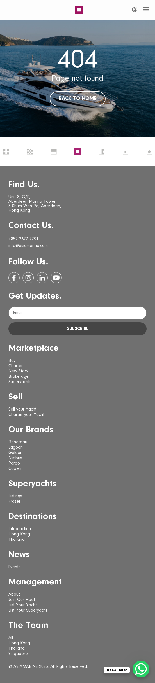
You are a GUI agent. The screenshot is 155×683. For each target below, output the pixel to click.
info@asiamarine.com (28, 246)
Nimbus (15, 458)
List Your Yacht (22, 605)
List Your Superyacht (27, 610)
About (14, 594)
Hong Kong (19, 534)
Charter (15, 366)
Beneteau (17, 442)
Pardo (14, 463)
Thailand (16, 539)
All (10, 638)
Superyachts (19, 382)
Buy (11, 360)
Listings (15, 496)
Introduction (19, 529)
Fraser (14, 501)
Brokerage (18, 376)
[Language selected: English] (134, 9)
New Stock (18, 371)
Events (14, 567)
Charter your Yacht (26, 414)
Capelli (14, 469)
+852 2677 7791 (23, 239)
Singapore (18, 654)
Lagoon (15, 447)
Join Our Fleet (21, 600)
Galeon (15, 453)
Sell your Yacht (22, 409)
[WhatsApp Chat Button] (141, 669)
